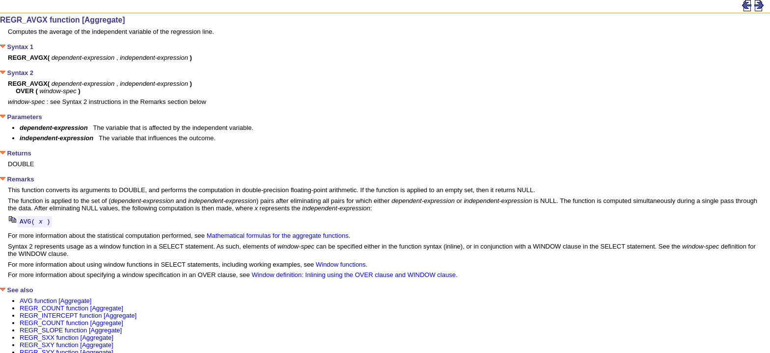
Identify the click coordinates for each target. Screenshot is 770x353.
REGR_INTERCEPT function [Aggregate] (78, 317)
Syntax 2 (16, 72)
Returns (15, 153)
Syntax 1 (16, 46)
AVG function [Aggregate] (55, 302)
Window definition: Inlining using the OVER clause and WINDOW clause (353, 276)
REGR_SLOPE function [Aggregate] (71, 331)
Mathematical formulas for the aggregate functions (278, 237)
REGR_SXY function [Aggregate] (66, 346)
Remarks (17, 179)
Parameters (21, 117)
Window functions (341, 266)
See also (16, 291)
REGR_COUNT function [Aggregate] (71, 309)
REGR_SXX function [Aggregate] (66, 339)
